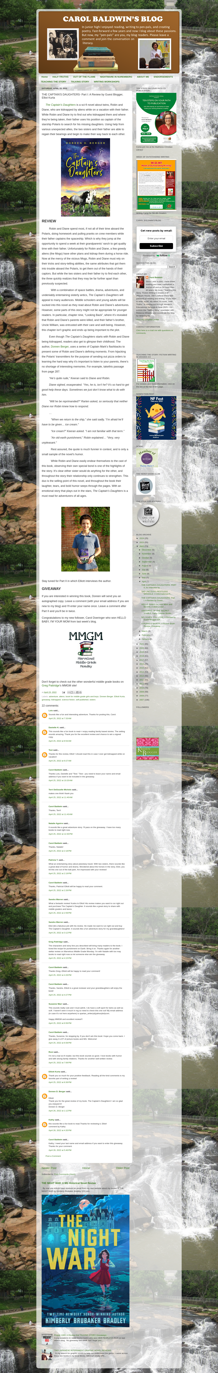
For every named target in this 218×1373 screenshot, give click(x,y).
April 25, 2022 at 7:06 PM (60, 1062)
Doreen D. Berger (57, 1091)
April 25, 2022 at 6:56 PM (60, 1023)
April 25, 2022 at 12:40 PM (61, 834)
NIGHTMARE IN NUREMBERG (116, 76)
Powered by (156, 255)
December (147, 550)
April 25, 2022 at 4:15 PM (60, 958)
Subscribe (156, 246)
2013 (142, 676)
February (146, 635)
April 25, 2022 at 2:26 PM (60, 890)
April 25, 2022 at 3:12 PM (60, 933)
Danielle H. (54, 727)
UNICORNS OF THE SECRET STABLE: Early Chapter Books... (157, 612)
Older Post (122, 1168)
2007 (142, 700)
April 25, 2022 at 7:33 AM (60, 718)
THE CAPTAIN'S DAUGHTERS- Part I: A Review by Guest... (158, 599)
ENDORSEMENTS (163, 76)
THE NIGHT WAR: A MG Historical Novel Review (69, 1183)
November (147, 554)
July (144, 570)
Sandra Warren (56, 899)
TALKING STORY (80, 81)
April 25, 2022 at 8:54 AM (60, 741)
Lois (51, 710)
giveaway (46, 700)
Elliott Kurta (119, 696)
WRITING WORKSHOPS (106, 81)
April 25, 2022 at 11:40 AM (60, 797)
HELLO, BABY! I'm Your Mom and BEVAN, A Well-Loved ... (156, 605)
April (144, 581)
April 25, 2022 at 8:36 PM (60, 1082)
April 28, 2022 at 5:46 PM (60, 1150)
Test (51, 750)
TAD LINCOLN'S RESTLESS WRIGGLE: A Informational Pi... (156, 592)
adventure (53, 696)
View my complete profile (147, 319)
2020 (142, 648)
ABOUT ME (143, 76)
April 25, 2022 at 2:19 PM (60, 873)
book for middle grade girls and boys (82, 696)
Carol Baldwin (55, 770)
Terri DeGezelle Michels (60, 790)
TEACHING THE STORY (53, 81)
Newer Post (49, 1168)
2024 (142, 538)
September (147, 562)
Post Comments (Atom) (64, 1174)
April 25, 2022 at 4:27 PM (60, 995)
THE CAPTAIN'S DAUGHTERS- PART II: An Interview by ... (158, 586)
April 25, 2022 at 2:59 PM (60, 913)
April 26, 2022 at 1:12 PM (60, 1111)
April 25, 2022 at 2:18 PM (60, 851)
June (144, 574)
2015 (142, 668)
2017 (142, 660)
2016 (142, 664)
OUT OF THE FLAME (84, 76)
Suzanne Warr (55, 1004)
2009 (142, 692)
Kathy (51, 1120)
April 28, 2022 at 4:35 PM (60, 1130)
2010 (142, 688)
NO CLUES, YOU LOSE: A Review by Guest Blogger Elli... (158, 618)
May (144, 577)
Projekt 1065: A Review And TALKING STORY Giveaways (80, 1335)
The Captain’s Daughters (61, 104)
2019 (142, 652)
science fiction (68, 700)
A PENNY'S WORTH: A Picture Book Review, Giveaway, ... (158, 624)
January (146, 639)
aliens (61, 696)
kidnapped (56, 700)
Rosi (51, 1052)
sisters (93, 700)
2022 (142, 546)
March (145, 631)
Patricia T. (53, 860)
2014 (142, 672)
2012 (142, 680)
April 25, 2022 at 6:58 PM (60, 1043)
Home (44, 76)
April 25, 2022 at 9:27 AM (60, 761)
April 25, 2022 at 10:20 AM (60, 780)
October (146, 558)
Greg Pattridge (50, 685)
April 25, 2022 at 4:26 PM (60, 975)
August (145, 566)
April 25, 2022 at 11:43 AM (60, 814)
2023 (142, 542)
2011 (142, 684)
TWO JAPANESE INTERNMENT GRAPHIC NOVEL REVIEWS (82, 1350)
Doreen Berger (60, 346)
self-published (82, 700)
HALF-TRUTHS (60, 76)
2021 (142, 644)
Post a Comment (53, 1156)
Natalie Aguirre (56, 823)
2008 (142, 696)
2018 (142, 656)
